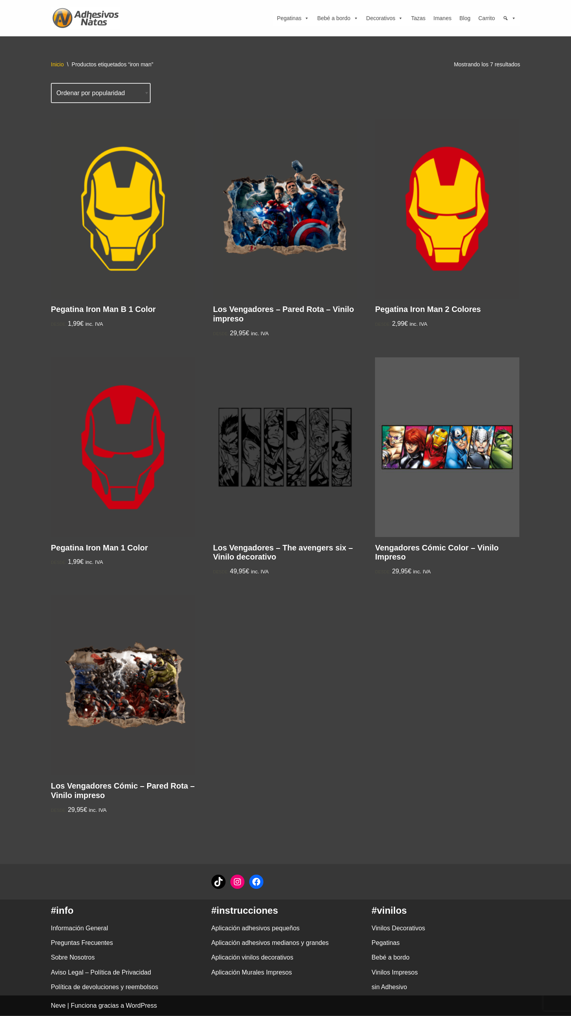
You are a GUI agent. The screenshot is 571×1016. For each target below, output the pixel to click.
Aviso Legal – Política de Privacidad (101, 972)
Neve (58, 1006)
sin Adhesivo (389, 987)
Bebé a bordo (337, 18)
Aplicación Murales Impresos (251, 972)
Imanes (442, 18)
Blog (464, 18)
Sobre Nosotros (73, 958)
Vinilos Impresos (394, 972)
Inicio (57, 64)
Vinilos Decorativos (398, 928)
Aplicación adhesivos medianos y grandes (270, 943)
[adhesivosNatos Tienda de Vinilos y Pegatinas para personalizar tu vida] (87, 18)
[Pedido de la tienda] (101, 93)
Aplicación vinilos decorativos (252, 958)
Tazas (418, 18)
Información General (79, 928)
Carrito (486, 18)
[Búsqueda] (509, 18)
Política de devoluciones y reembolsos (104, 987)
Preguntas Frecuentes (82, 943)
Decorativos (384, 18)
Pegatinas (293, 18)
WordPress (141, 1006)
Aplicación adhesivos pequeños (255, 928)
